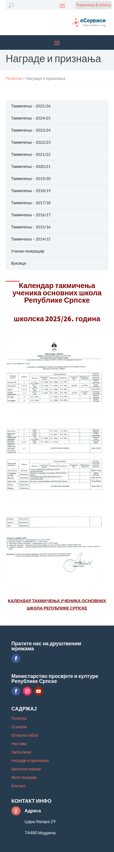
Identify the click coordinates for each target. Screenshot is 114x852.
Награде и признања (30, 761)
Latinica (104, 5)
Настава (19, 744)
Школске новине (26, 769)
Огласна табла (25, 735)
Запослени (21, 752)
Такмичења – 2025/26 (31, 106)
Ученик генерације (27, 251)
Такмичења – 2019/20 (31, 178)
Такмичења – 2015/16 (31, 226)
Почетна (19, 718)
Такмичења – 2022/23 (31, 142)
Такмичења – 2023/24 (31, 130)
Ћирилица (85, 5)
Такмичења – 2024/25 (31, 118)
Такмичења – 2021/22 (31, 154)
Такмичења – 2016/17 (31, 214)
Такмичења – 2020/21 (31, 166)
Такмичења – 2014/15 (31, 239)
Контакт (19, 786)
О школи (19, 727)
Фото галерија (24, 777)
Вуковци (18, 263)
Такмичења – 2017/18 (31, 202)
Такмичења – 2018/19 (31, 190)
